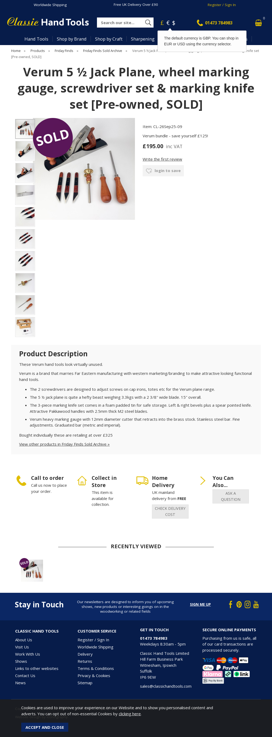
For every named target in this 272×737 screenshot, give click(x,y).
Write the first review (162, 159)
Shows (21, 661)
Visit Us (22, 647)
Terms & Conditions (96, 668)
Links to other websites (36, 668)
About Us (23, 639)
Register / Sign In (222, 4)
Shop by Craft (108, 39)
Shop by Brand (72, 39)
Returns (85, 661)
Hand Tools (36, 39)
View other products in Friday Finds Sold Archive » (64, 444)
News (20, 682)
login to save (163, 171)
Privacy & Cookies (94, 675)
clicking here (130, 713)
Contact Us (25, 675)
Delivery (85, 654)
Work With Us (27, 654)
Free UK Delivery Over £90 (136, 4)
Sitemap (85, 682)
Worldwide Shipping (50, 4)
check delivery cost (170, 511)
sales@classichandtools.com (166, 686)
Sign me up (200, 604)
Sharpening (143, 39)
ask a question (230, 496)
